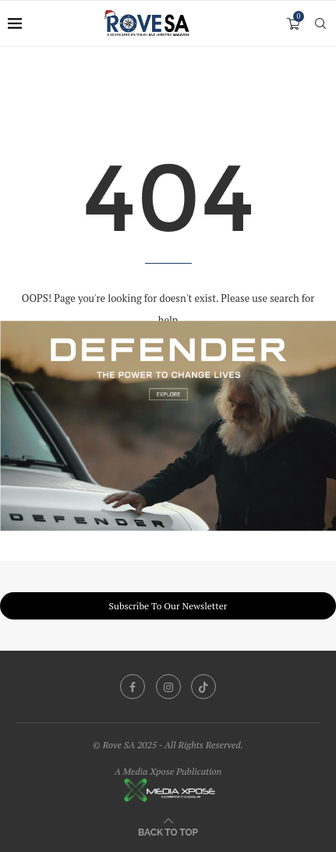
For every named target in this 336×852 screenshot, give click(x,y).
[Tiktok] (203, 686)
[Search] (320, 23)
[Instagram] (168, 686)
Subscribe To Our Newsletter (168, 606)
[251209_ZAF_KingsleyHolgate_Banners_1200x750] (168, 328)
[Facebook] (132, 686)
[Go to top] (168, 831)
